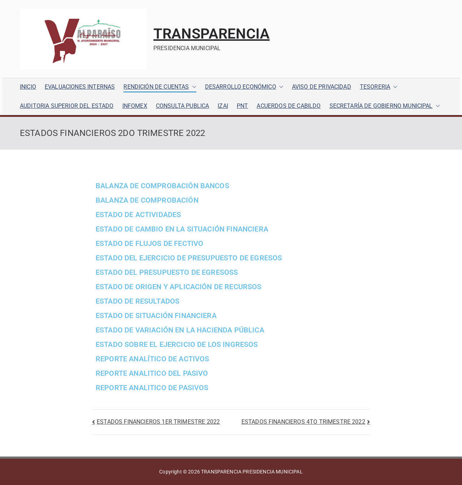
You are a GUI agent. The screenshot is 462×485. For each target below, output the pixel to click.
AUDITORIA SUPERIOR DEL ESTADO (67, 105)
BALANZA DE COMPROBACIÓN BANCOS (162, 185)
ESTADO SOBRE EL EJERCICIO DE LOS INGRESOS (177, 344)
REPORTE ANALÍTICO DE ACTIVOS (152, 358)
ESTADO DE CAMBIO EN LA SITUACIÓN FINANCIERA (182, 229)
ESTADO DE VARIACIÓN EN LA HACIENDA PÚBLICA (180, 330)
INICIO (28, 86)
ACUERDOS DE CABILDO (289, 105)
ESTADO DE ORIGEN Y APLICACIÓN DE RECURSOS (179, 286)
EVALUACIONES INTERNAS (80, 86)
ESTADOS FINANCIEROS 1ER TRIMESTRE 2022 (158, 421)
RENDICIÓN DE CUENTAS (159, 87)
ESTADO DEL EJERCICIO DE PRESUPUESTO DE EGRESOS (189, 257)
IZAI (223, 105)
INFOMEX (134, 105)
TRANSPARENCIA (211, 33)
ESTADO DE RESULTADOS (137, 301)
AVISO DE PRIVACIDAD (321, 86)
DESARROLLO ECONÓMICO (244, 87)
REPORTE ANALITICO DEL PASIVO (152, 373)
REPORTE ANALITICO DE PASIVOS (152, 387)
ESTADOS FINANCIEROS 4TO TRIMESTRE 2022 (303, 421)
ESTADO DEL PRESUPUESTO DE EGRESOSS (167, 272)
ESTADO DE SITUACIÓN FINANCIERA (156, 315)
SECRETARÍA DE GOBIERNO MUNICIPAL (385, 106)
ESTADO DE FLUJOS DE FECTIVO (149, 243)
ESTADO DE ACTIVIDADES (138, 214)
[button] (192, 87)
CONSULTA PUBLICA (182, 105)
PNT (242, 105)
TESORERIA (378, 87)
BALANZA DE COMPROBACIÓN (147, 200)
